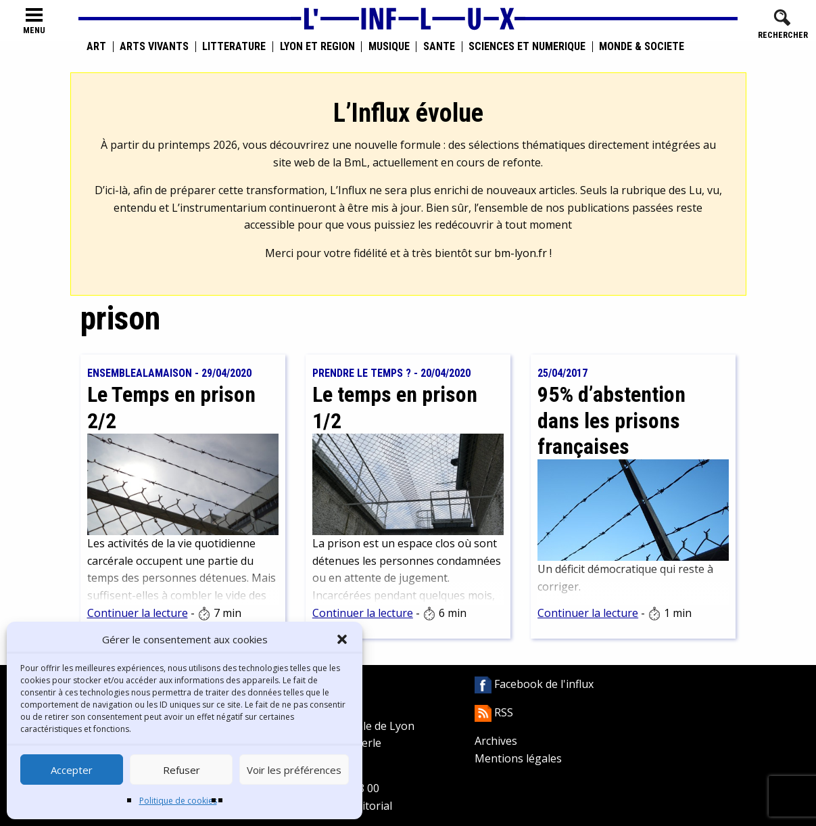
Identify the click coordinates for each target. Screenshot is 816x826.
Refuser (181, 770)
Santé (439, 46)
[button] (342, 639)
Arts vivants (154, 46)
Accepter (72, 770)
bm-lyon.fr (520, 253)
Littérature (234, 46)
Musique (389, 46)
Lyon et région (317, 46)
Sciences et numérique (527, 46)
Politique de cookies (178, 800)
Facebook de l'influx (534, 683)
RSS (494, 712)
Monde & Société (641, 46)
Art (96, 46)
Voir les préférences (294, 770)
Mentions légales (518, 758)
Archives (496, 740)
